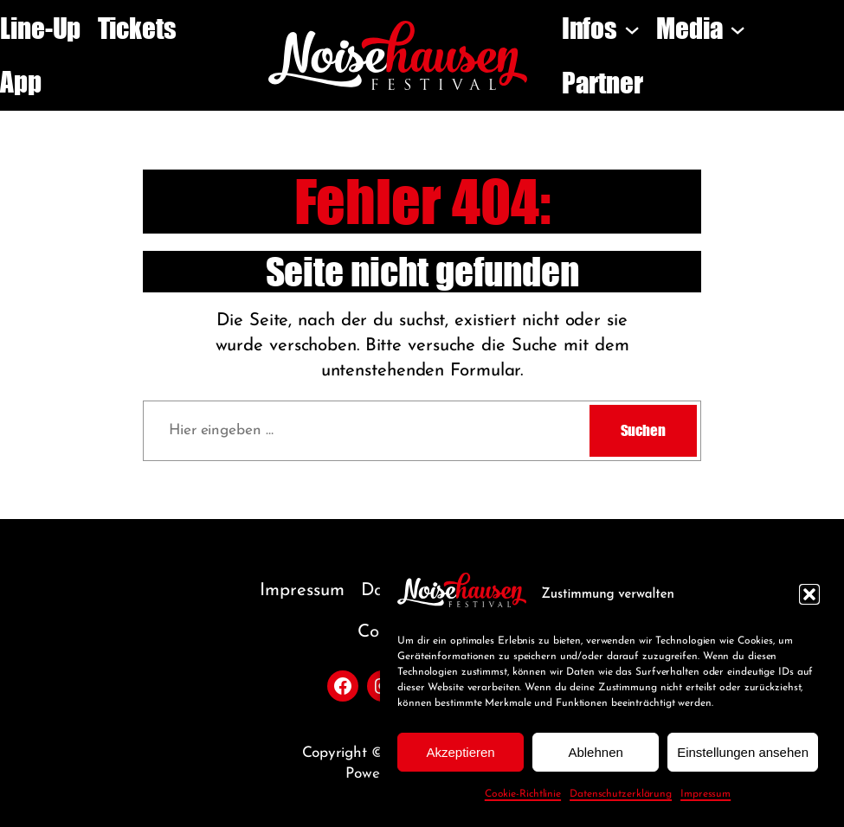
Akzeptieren (460, 752)
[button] (809, 594)
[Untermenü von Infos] (632, 28)
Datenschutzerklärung (621, 794)
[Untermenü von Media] (737, 28)
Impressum (705, 794)
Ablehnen (595, 752)
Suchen (643, 430)
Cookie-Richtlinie (523, 794)
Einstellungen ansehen (743, 752)
